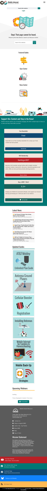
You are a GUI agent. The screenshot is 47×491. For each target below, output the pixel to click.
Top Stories (26, 234)
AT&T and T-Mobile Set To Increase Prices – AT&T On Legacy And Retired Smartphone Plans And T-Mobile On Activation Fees (23, 238)
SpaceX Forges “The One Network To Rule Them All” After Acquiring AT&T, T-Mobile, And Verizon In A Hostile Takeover (23, 226)
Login (23, 10)
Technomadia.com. (17, 417)
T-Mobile (27, 241)
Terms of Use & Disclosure (38, 488)
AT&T (20, 241)
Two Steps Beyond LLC (10, 488)
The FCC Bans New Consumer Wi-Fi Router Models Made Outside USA (22, 232)
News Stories (20, 217)
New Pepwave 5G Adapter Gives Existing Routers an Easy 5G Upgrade (22, 215)
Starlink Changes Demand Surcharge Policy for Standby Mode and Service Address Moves (23, 220)
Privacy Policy (28, 488)
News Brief (20, 222)
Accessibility (23, 489)
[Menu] (44, 2)
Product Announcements (27, 217)
